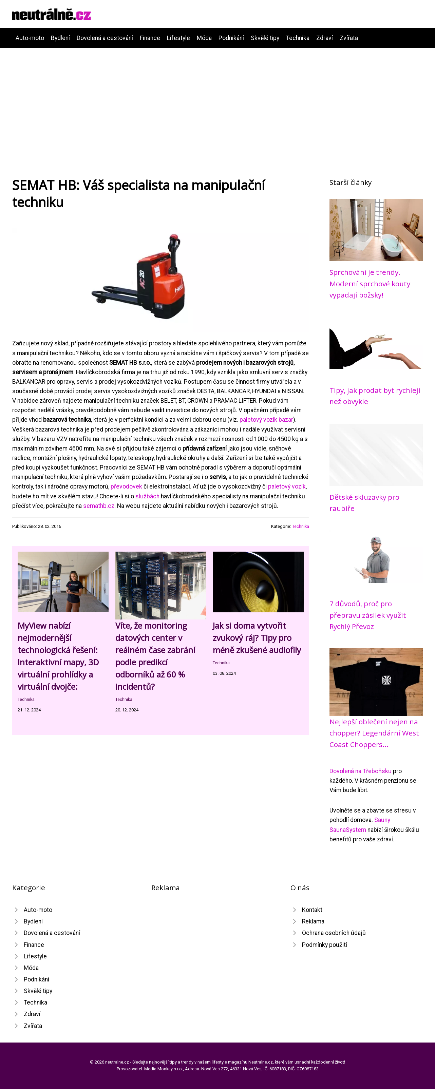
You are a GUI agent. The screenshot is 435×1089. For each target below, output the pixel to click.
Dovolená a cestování (105, 38)
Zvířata (349, 38)
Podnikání (231, 38)
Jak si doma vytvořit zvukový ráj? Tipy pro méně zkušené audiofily (257, 637)
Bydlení (60, 38)
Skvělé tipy (265, 38)
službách (147, 496)
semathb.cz (98, 505)
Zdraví (324, 38)
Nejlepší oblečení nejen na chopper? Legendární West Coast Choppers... (374, 733)
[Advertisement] (217, 98)
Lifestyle (178, 38)
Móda (204, 38)
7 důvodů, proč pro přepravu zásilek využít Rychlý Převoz (367, 615)
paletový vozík (287, 486)
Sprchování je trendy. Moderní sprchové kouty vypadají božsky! (369, 283)
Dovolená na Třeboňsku (360, 771)
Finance (150, 38)
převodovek (126, 486)
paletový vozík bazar (266, 419)
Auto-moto (30, 38)
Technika (297, 38)
